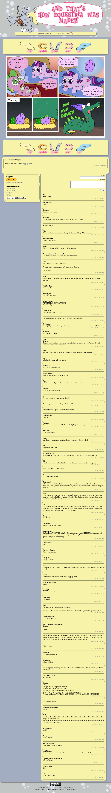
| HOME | (41, 33)
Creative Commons (62, 789)
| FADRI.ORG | (60, 33)
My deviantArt (11, 188)
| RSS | (69, 33)
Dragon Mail (10, 190)
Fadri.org (9, 194)
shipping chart (27, 164)
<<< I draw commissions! (14, 182)
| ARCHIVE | (50, 33)
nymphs (9, 192)
